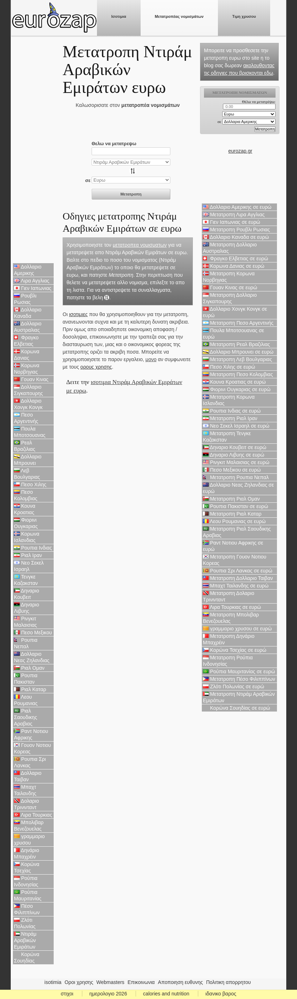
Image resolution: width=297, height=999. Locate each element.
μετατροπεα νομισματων (140, 245)
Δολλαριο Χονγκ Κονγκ (28, 404)
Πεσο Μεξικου (33, 632)
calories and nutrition (166, 993)
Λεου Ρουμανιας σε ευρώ (234, 521)
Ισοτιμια (118, 16)
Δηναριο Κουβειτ (26, 594)
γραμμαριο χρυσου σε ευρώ (237, 628)
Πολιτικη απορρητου (228, 982)
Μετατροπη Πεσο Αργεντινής (238, 323)
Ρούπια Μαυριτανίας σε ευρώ (239, 671)
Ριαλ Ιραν (28, 555)
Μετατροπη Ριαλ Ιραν (230, 418)
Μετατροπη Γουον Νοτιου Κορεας (234, 560)
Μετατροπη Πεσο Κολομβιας (238, 374)
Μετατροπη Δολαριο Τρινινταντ (228, 596)
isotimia (52, 982)
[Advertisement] (33, 150)
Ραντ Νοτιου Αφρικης (31, 734)
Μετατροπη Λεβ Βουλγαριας (237, 359)
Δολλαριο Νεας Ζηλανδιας (31, 657)
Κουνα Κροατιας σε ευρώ (234, 382)
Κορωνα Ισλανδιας (26, 537)
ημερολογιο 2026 (108, 993)
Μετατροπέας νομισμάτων (179, 16)
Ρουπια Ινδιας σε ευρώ (232, 411)
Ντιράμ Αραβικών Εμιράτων (25, 940)
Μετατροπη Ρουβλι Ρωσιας (236, 229)
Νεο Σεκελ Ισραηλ (29, 566)
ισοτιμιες (78, 314)
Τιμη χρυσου (244, 16)
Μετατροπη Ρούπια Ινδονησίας (228, 661)
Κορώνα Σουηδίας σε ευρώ (236, 708)
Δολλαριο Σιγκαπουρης (28, 390)
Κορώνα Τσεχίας (26, 867)
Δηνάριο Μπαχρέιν (26, 853)
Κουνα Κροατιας (24, 509)
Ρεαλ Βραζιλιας (24, 446)
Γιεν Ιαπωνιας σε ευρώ (231, 222)
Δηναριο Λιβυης (26, 608)
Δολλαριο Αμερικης (28, 270)
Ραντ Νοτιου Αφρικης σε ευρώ (233, 546)
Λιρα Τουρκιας (33, 815)
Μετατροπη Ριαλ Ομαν (231, 499)
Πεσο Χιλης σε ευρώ (229, 367)
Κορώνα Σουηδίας (26, 957)
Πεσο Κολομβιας (25, 495)
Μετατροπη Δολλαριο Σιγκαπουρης (230, 298)
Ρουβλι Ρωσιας (25, 299)
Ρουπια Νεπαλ (26, 643)
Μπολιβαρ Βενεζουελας (29, 826)
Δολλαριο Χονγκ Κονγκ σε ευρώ (235, 312)
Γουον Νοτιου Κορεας (32, 748)
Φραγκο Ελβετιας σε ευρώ (235, 258)
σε (88, 180)
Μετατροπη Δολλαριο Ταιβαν (238, 578)
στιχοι (67, 993)
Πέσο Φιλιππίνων (27, 909)
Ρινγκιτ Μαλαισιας (25, 622)
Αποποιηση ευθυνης (180, 982)
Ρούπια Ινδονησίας (26, 881)
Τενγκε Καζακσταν (26, 580)
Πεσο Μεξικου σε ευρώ (232, 470)
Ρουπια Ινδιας (33, 548)
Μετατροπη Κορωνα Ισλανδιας (229, 400)
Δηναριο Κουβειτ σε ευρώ (234, 447)
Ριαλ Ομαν (29, 668)
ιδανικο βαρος (220, 993)
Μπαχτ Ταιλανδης (25, 790)
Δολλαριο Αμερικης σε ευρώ (237, 207)
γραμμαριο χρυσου (29, 839)
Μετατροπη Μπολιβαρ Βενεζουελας (231, 618)
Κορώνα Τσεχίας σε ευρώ (234, 650)
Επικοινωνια (141, 982)
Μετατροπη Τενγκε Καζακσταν (227, 436)
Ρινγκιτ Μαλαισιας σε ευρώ (236, 462)
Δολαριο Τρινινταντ (26, 804)
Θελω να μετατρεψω (114, 143)
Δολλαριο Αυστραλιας (28, 327)
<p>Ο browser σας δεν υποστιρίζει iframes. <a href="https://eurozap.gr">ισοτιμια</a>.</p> (240, 116)
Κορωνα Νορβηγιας (26, 369)
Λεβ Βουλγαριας (27, 474)
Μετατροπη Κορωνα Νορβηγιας (229, 277)
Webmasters (110, 982)
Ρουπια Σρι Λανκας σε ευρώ (237, 571)
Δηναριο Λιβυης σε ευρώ (233, 455)
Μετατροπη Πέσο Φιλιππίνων (239, 679)
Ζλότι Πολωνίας (24, 923)
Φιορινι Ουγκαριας (26, 523)
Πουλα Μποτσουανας (29, 432)
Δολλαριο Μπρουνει (28, 460)
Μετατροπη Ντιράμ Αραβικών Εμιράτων (239, 697)
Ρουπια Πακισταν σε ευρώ (235, 506)
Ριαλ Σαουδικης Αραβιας (25, 717)
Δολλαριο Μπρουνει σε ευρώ (238, 352)
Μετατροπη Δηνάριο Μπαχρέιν (228, 639)
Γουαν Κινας (31, 379)
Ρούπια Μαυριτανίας (28, 895)
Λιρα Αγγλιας (31, 281)
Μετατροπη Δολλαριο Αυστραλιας (230, 248)
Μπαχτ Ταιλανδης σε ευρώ (236, 586)
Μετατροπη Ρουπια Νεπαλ (236, 477)
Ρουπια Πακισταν (26, 679)
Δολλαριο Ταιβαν (28, 776)
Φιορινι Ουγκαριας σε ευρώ (237, 389)
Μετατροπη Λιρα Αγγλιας (234, 214)
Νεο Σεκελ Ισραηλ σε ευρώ (236, 426)
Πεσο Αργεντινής (26, 418)
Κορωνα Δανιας (26, 355)
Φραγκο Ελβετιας (26, 341)
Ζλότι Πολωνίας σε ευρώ (233, 686)
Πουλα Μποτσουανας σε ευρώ (233, 334)
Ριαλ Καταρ (30, 689)
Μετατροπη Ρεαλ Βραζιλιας (236, 344)
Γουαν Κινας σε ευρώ (230, 287)
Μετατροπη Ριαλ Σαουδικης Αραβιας (237, 532)
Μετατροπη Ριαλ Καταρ (232, 514)
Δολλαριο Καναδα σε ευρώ (236, 237)
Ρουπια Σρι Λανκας (30, 762)
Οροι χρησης (78, 982)
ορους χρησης (96, 367)
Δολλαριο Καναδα (28, 313)
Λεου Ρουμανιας (26, 700)
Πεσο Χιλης (30, 484)
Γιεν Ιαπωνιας (33, 288)
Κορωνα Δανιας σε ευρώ (233, 266)
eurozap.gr (240, 151)
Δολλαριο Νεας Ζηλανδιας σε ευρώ (238, 488)
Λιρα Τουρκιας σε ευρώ (232, 607)
